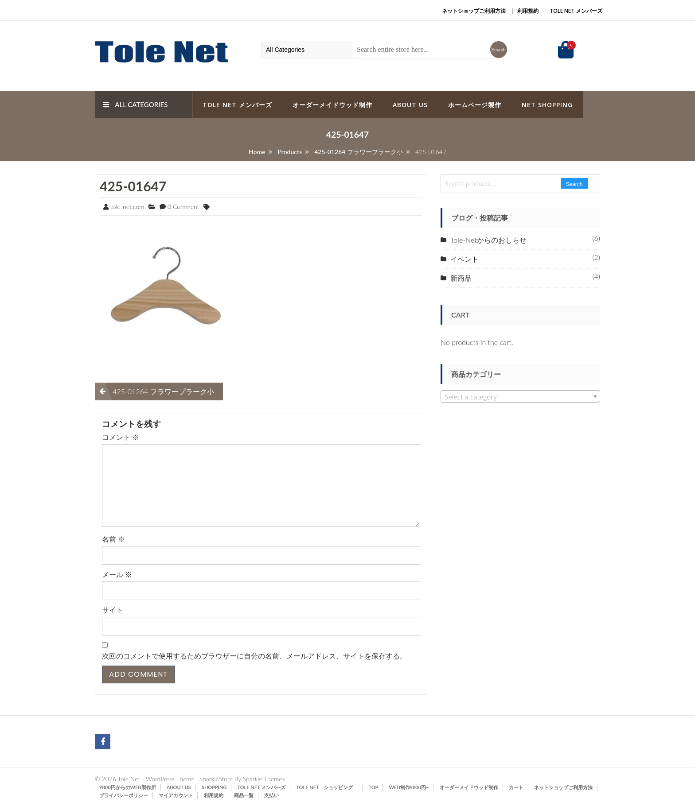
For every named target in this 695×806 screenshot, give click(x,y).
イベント (464, 259)
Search (574, 184)
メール (117, 574)
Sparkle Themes (264, 779)
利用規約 (528, 11)
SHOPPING (214, 787)
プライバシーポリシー (123, 795)
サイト (112, 609)
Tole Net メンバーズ (576, 11)
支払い (271, 795)
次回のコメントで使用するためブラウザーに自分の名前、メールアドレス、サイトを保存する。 (254, 655)
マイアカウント (176, 795)
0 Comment (183, 206)
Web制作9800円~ (409, 787)
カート (516, 787)
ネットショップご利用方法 (474, 11)
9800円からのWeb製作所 (127, 787)
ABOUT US (410, 105)
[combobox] (520, 396)
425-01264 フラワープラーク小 (163, 391)
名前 (113, 539)
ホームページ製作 (474, 105)
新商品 (461, 278)
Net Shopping (547, 105)
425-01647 (133, 186)
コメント (120, 437)
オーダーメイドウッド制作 (332, 105)
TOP (374, 787)
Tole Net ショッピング (327, 787)
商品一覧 (244, 795)
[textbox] (520, 397)
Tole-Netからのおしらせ (488, 240)
